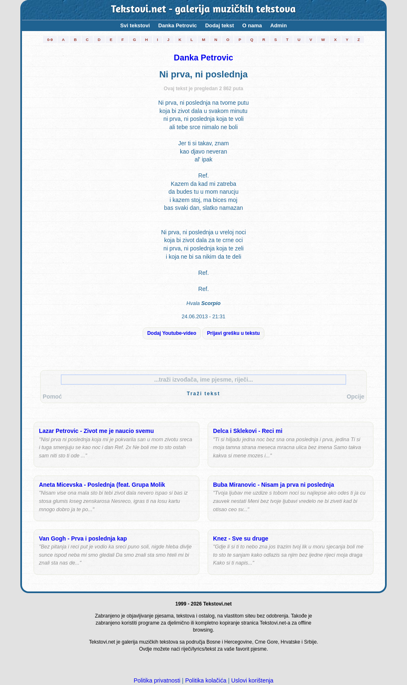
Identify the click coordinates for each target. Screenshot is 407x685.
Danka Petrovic (177, 25)
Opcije (355, 396)
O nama (252, 25)
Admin (278, 25)
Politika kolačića (206, 680)
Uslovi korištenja (252, 680)
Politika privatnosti (156, 680)
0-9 (50, 39)
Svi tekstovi (135, 25)
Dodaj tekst (219, 25)
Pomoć (52, 396)
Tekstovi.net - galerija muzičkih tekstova (203, 10)
